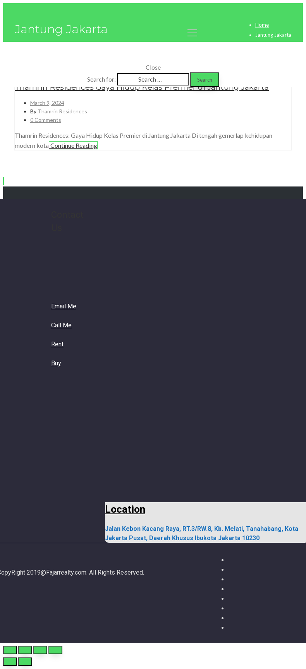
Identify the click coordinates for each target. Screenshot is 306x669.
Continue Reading (73, 145)
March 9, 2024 (47, 102)
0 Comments (45, 119)
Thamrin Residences (62, 111)
